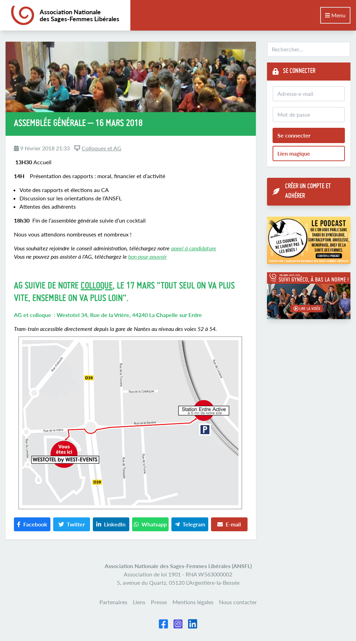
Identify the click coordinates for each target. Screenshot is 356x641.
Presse (159, 602)
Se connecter (293, 135)
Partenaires (113, 602)
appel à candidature (193, 248)
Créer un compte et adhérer (302, 191)
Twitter (71, 524)
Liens (139, 602)
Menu (335, 15)
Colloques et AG (101, 148)
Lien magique (293, 153)
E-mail (229, 524)
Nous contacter (238, 602)
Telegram (190, 524)
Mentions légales (192, 602)
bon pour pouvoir (147, 256)
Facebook (32, 524)
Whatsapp (150, 524)
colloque (97, 286)
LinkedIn (111, 524)
